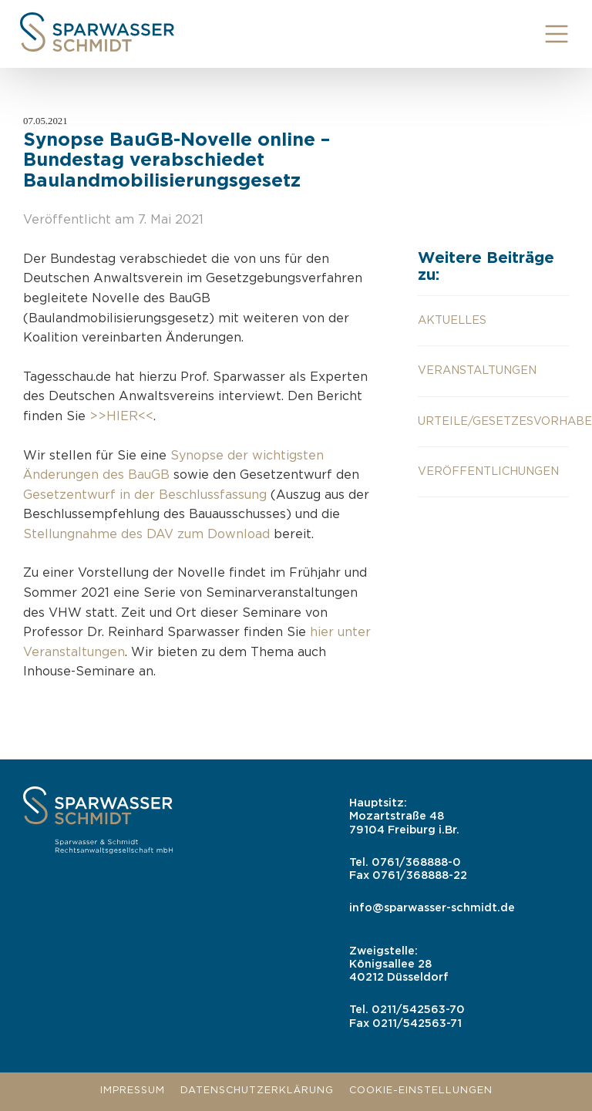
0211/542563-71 (417, 1023)
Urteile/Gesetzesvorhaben (493, 421)
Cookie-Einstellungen (421, 1090)
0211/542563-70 (418, 1010)
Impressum (132, 1090)
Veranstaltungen (477, 370)
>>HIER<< (121, 417)
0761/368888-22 (419, 875)
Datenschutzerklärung (257, 1090)
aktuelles (452, 320)
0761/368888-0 (416, 862)
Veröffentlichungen (488, 471)
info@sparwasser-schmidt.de (432, 908)
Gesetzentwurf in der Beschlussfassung (145, 495)
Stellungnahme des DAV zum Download (146, 534)
